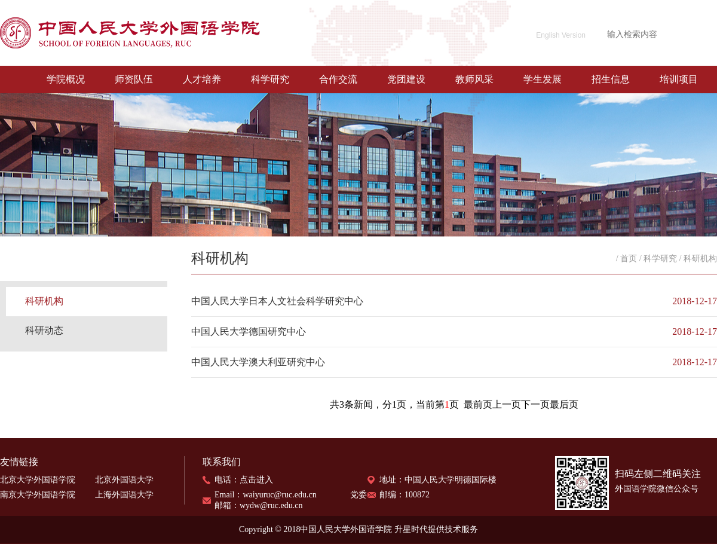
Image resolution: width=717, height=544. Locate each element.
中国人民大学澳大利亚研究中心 (258, 362)
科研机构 (44, 301)
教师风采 (474, 79)
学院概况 (66, 79)
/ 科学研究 (658, 258)
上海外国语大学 (124, 494)
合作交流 (338, 79)
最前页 (478, 404)
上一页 (506, 404)
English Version (561, 35)
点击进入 (256, 479)
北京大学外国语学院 (37, 479)
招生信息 (611, 79)
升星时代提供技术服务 (436, 529)
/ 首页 (626, 258)
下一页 (535, 404)
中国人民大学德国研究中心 (248, 331)
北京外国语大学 (124, 479)
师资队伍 (134, 79)
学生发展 (542, 79)
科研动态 (44, 330)
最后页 (564, 404)
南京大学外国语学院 (37, 494)
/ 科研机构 (698, 258)
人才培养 (202, 79)
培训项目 (679, 79)
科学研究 (270, 79)
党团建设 (406, 79)
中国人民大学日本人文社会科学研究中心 (277, 301)
